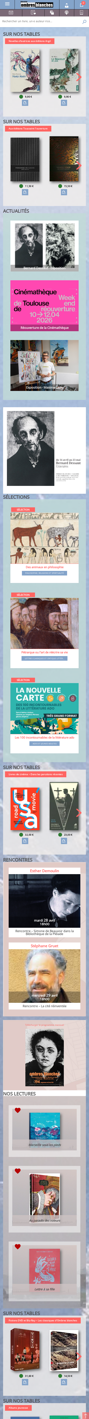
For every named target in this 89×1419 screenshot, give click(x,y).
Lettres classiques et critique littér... (44, 658)
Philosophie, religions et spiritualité (44, 573)
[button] (79, 77)
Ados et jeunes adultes (45, 744)
